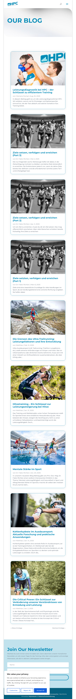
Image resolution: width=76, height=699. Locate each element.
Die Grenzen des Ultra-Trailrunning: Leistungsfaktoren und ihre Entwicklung (37, 340)
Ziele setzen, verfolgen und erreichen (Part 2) (35, 219)
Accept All (40, 690)
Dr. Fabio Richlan (22, 159)
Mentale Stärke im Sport (27, 469)
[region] (27, 683)
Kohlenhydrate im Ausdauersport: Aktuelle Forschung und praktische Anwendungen (34, 534)
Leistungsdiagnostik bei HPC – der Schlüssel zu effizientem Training (33, 91)
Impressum (33, 696)
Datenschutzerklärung (46, 696)
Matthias (19, 345)
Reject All (27, 690)
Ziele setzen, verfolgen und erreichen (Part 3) (35, 154)
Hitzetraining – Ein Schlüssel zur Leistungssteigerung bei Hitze (32, 405)
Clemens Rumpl (22, 96)
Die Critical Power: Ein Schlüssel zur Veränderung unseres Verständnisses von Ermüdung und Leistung (37, 602)
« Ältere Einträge (16, 628)
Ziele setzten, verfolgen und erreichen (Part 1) (35, 279)
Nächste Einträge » (58, 628)
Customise (13, 690)
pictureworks (53, 694)
